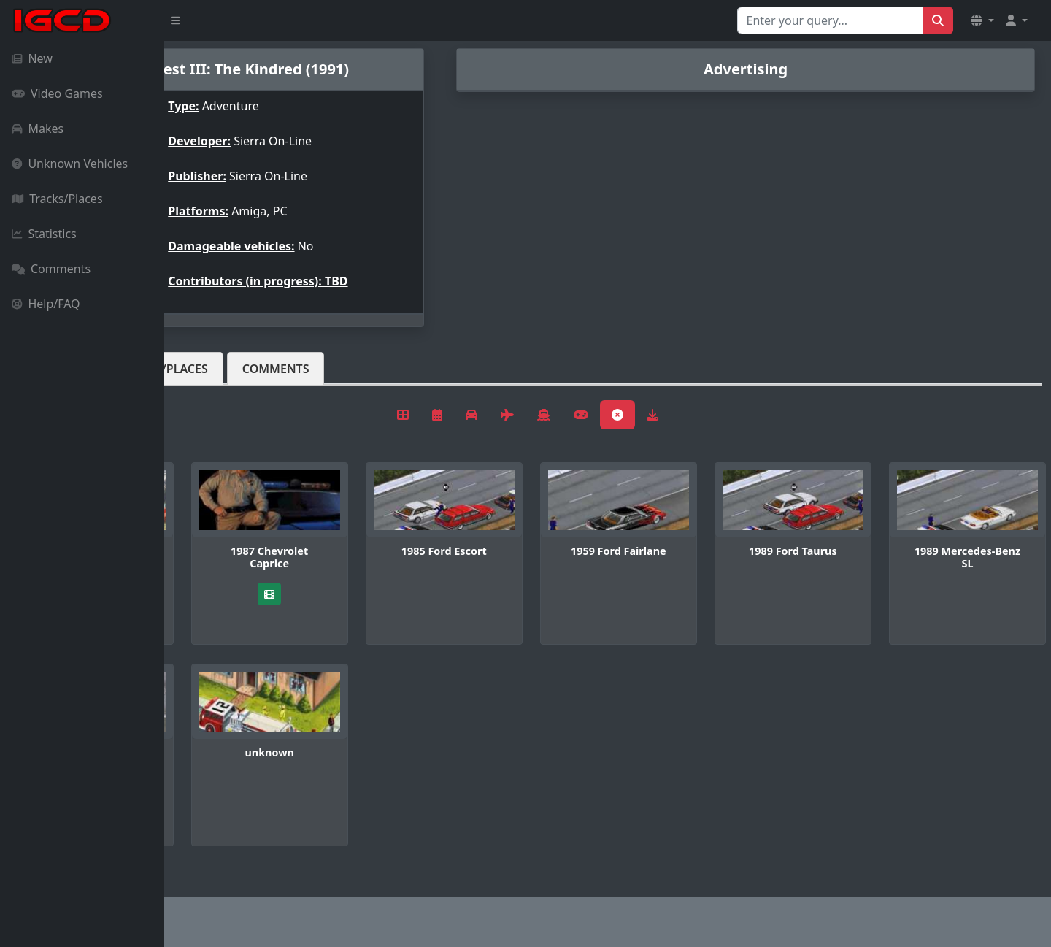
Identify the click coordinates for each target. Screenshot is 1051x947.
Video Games (57, 93)
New (32, 58)
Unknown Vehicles (70, 164)
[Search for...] (830, 20)
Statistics (44, 234)
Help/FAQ (46, 304)
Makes (37, 128)
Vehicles (217, 369)
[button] (982, 20)
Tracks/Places (57, 199)
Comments (51, 269)
